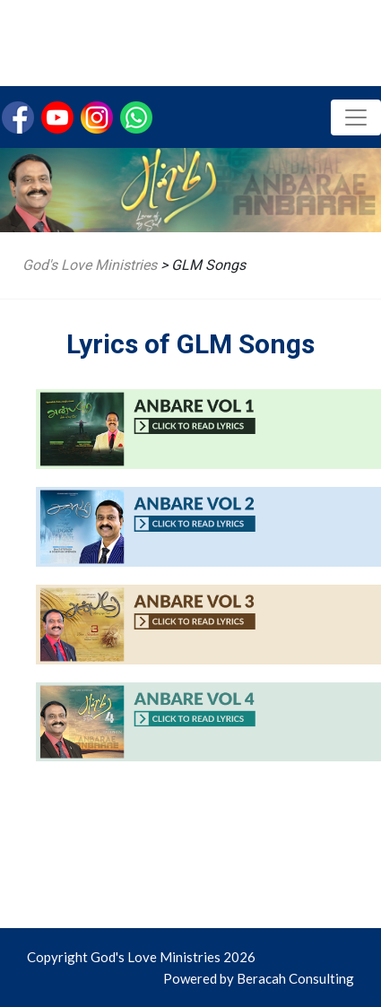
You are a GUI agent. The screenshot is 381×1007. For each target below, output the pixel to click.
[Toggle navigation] (356, 117)
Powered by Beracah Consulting (258, 978)
